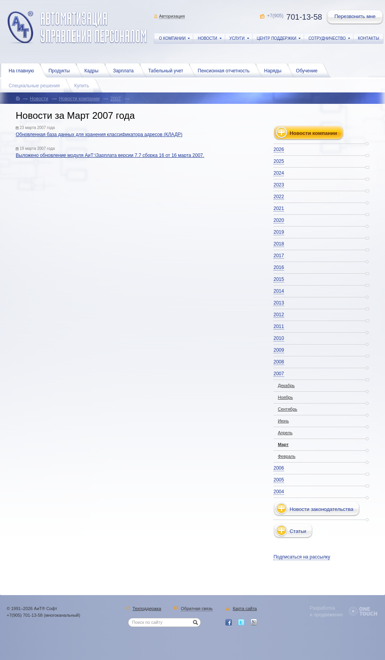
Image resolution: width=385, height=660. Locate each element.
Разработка (322, 608)
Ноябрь (285, 397)
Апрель (285, 432)
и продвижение (326, 615)
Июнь (283, 420)
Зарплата (125, 70)
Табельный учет (167, 70)
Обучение (308, 70)
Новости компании (79, 98)
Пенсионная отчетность (225, 70)
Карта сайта (245, 609)
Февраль (286, 456)
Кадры (93, 70)
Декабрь (286, 385)
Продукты (60, 70)
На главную (23, 70)
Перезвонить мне (355, 17)
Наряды (274, 70)
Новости (39, 98)
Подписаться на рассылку (301, 557)
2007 (115, 98)
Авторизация (172, 16)
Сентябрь (287, 409)
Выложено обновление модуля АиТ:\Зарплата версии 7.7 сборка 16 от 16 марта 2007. (110, 155)
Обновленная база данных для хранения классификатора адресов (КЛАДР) (99, 134)
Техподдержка (146, 609)
